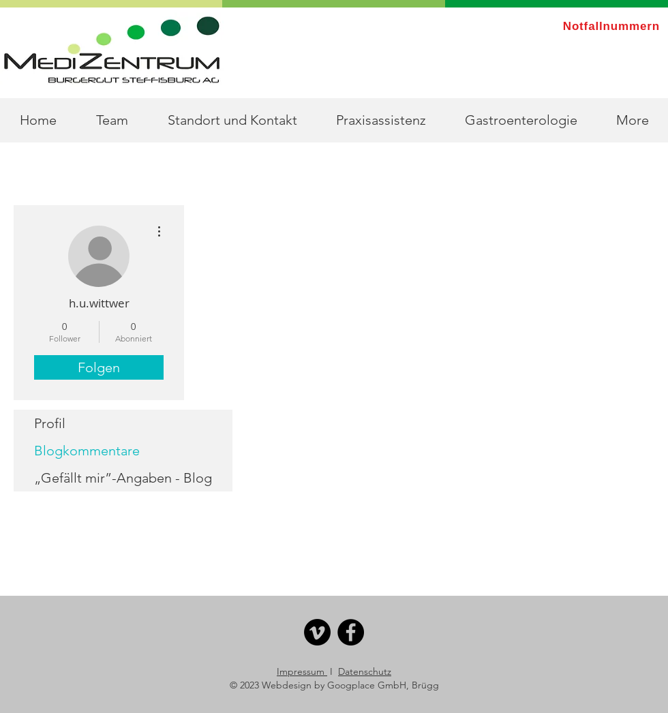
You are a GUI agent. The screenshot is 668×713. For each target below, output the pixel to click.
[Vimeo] (317, 632)
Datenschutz (364, 671)
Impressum (302, 671)
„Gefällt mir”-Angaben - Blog (123, 478)
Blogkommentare (87, 450)
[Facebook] (350, 632)
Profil (49, 423)
